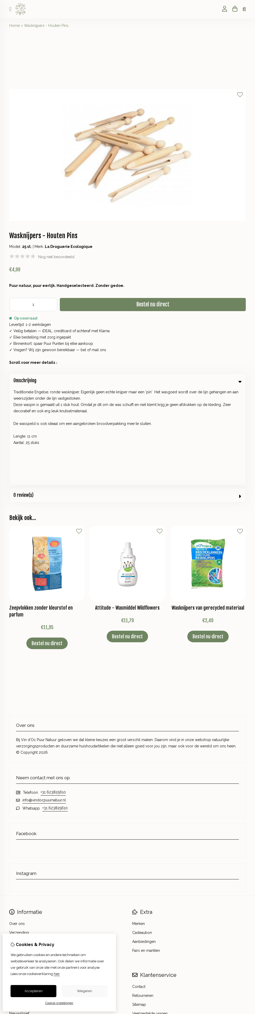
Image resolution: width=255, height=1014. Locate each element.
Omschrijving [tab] (127, 380)
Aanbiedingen (144, 844)
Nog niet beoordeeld (56, 257)
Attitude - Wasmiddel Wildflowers (127, 510)
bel (83, 350)
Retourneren (142, 898)
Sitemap (139, 907)
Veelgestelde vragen (150, 916)
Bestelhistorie (20, 898)
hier (57, 974)
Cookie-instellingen (59, 1003)
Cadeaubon (142, 835)
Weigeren (84, 991)
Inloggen (16, 889)
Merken (138, 826)
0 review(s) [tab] (127, 397)
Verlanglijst (18, 907)
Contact (138, 889)
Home (14, 25)
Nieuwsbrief (19, 916)
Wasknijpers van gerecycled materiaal (207, 510)
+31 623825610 (53, 694)
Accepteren (33, 991)
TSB (243, 941)
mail (95, 350)
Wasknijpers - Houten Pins (46, 25)
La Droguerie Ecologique (68, 246)
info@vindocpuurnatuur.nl (44, 702)
